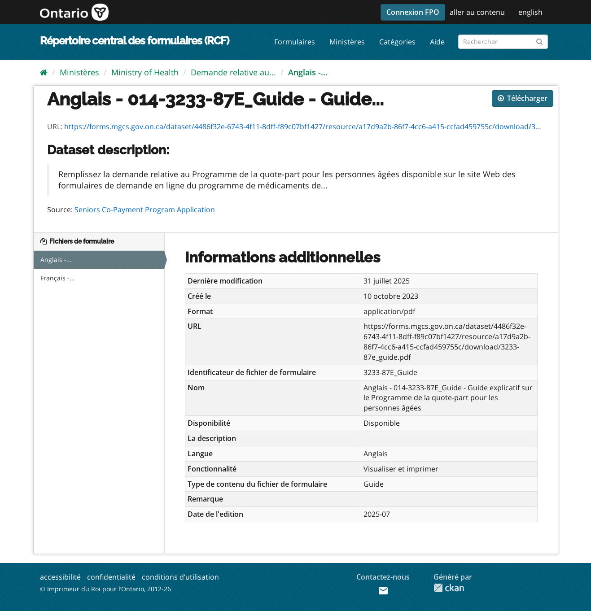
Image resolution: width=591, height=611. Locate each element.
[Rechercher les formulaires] (503, 42)
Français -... (57, 278)
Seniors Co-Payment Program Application (144, 209)
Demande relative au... (233, 72)
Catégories (397, 42)
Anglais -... (308, 72)
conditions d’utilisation (180, 577)
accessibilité (60, 577)
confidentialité (111, 577)
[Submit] (539, 40)
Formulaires (294, 42)
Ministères (347, 42)
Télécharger (522, 98)
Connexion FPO (412, 12)
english (530, 12)
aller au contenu (477, 12)
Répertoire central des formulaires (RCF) (134, 40)
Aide (437, 42)
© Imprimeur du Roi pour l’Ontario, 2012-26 (105, 589)
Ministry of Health (145, 72)
